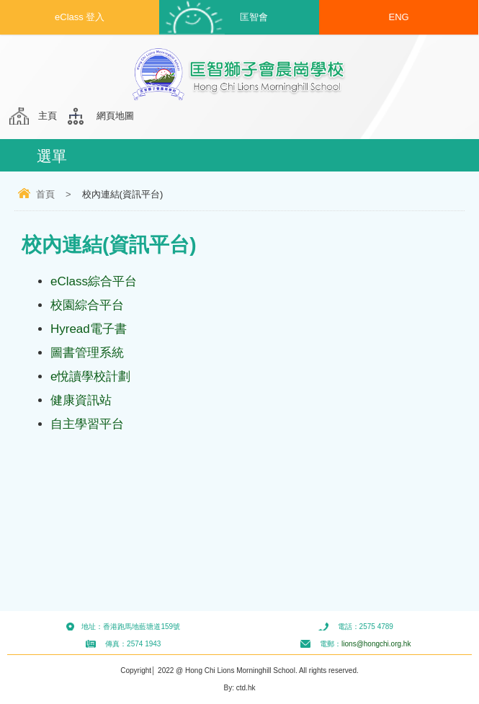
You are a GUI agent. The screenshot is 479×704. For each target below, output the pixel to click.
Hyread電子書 (88, 329)
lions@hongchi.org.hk (376, 644)
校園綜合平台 (87, 305)
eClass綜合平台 (93, 281)
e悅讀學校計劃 (90, 376)
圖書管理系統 (87, 353)
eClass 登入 (79, 17)
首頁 (45, 194)
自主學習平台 (87, 424)
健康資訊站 (81, 400)
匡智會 (254, 17)
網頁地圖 (115, 115)
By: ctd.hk (240, 688)
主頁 (47, 115)
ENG (399, 17)
